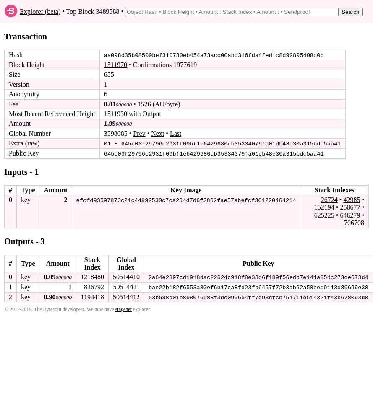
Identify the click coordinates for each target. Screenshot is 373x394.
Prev (139, 133)
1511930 (115, 113)
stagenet (123, 309)
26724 (329, 199)
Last (176, 133)
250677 (350, 206)
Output (152, 113)
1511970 (115, 64)
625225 (324, 214)
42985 (351, 199)
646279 (350, 214)
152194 (324, 206)
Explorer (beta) (40, 11)
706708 (354, 222)
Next (157, 133)
